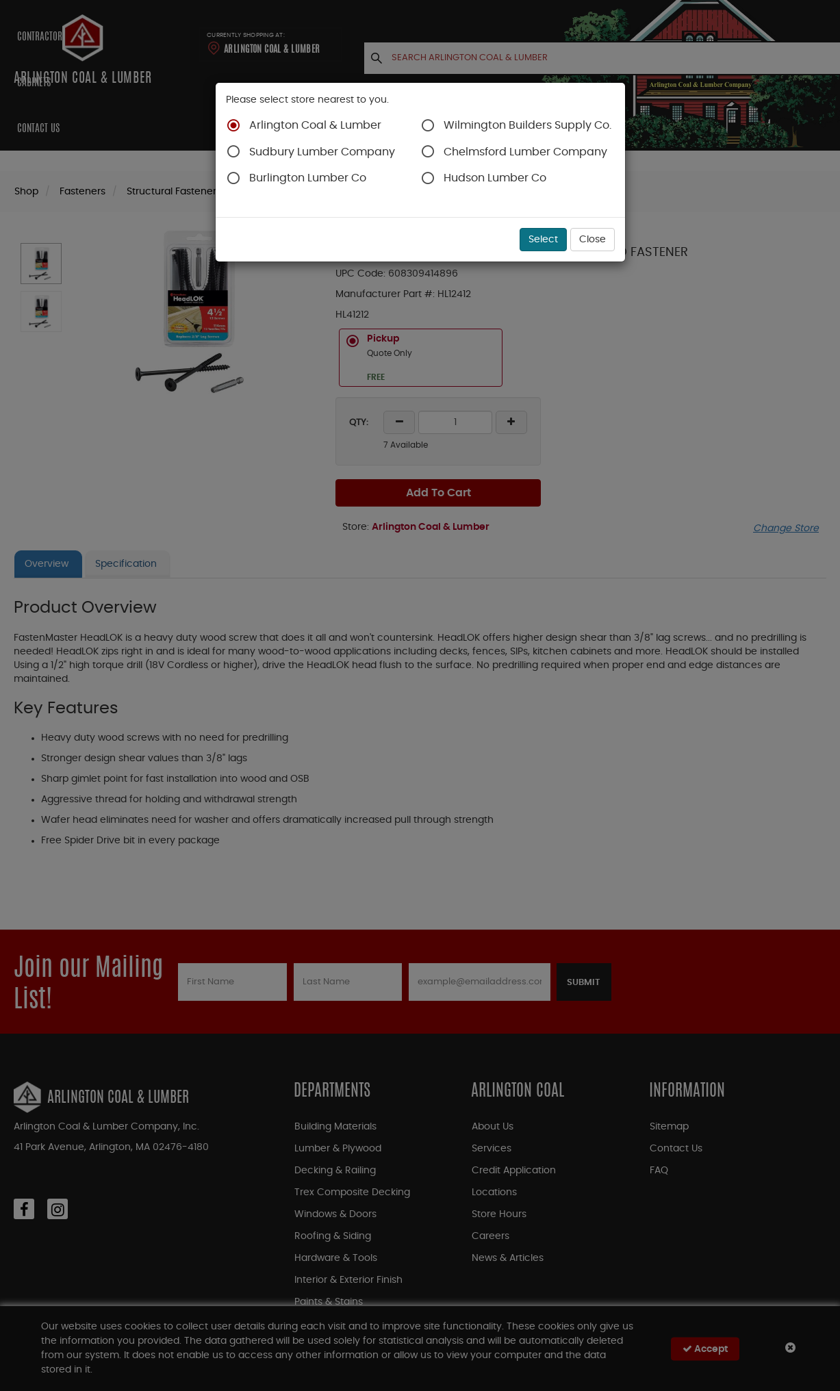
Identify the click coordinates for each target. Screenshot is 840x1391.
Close (592, 239)
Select (543, 239)
